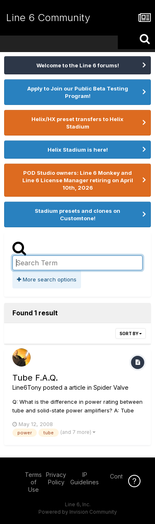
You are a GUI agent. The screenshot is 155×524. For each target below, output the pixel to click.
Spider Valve (111, 387)
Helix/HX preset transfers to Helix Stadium (77, 123)
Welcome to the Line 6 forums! (77, 65)
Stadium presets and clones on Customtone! (77, 214)
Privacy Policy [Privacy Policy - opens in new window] (56, 478)
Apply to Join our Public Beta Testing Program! (77, 92)
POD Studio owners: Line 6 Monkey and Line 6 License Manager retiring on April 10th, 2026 (77, 180)
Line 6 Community (48, 18)
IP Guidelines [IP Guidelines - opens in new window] (84, 478)
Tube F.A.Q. (35, 378)
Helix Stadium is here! (78, 149)
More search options (46, 279)
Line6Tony (26, 387)
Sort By (130, 333)
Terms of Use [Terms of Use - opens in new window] (33, 482)
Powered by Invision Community (77, 512)
